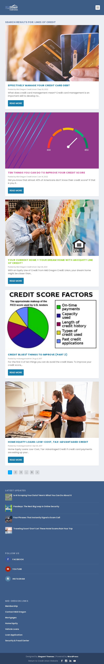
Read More (16, 103)
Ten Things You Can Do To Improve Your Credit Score (46, 172)
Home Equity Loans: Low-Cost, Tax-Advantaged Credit (48, 441)
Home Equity (11, 623)
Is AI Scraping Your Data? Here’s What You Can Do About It (42, 495)
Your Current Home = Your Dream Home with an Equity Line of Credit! (50, 261)
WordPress (72, 656)
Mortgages (11, 617)
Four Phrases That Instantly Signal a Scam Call (36, 517)
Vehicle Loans (12, 629)
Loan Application (13, 634)
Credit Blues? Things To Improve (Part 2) (37, 354)
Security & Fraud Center (17, 640)
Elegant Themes (46, 656)
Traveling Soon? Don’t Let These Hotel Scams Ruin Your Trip (43, 528)
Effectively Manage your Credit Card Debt (39, 85)
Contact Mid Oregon (15, 611)
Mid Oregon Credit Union (26, 89)
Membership (11, 606)
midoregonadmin (24, 358)
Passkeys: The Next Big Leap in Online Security (36, 506)
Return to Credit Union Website (43, 660)
